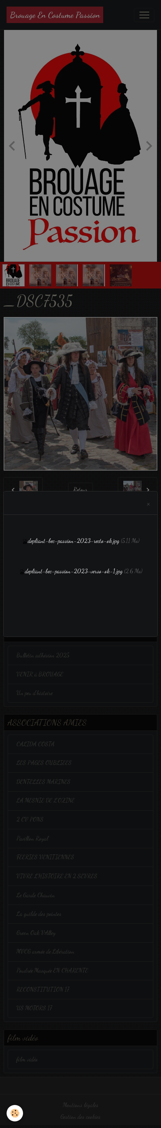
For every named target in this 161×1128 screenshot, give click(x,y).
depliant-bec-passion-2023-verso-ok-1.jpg (74, 571)
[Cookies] (15, 1113)
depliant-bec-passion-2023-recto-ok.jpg (73, 540)
